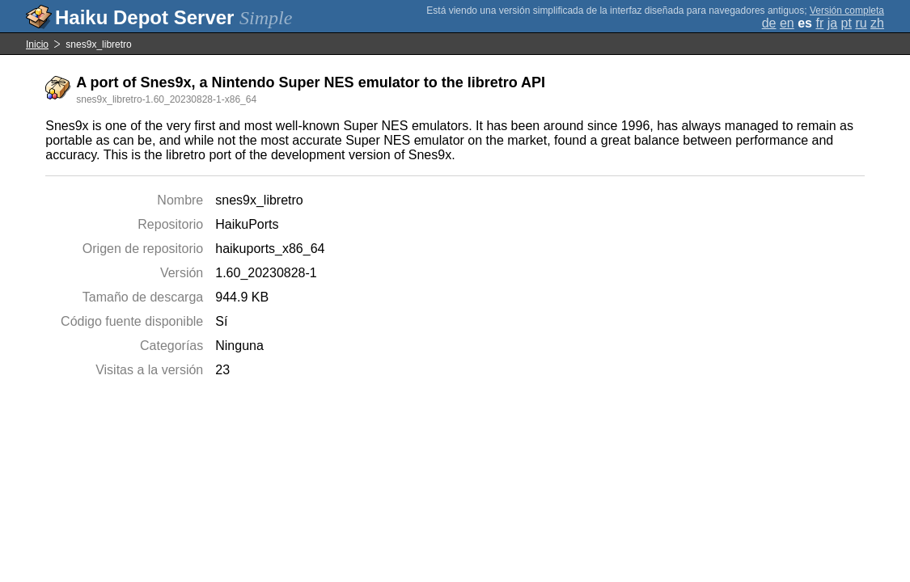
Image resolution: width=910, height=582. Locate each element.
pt (846, 23)
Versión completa (847, 10)
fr (819, 23)
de (769, 23)
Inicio (37, 44)
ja (832, 23)
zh (877, 23)
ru (860, 23)
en (787, 23)
